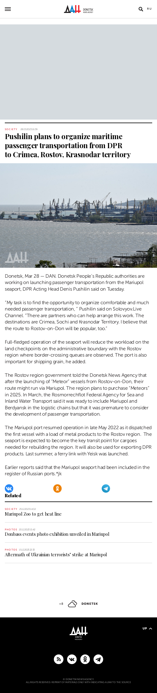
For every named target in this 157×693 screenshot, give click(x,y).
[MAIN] (98, 659)
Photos (11, 529)
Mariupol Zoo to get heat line (33, 514)
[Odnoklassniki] (57, 488)
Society (11, 129)
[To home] (79, 9)
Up (147, 628)
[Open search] (141, 9)
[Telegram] (106, 488)
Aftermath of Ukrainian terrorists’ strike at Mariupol (56, 554)
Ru (149, 8)
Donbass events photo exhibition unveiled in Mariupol (57, 534)
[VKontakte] (9, 488)
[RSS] (58, 659)
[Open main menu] (8, 9)
